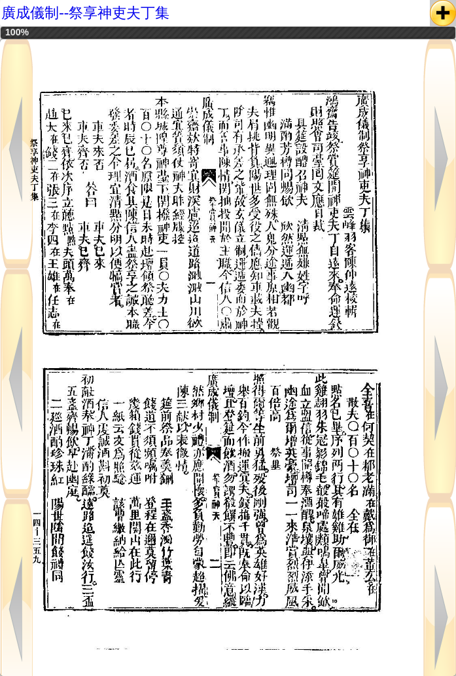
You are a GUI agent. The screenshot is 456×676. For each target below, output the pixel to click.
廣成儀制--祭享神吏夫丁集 (85, 13)
